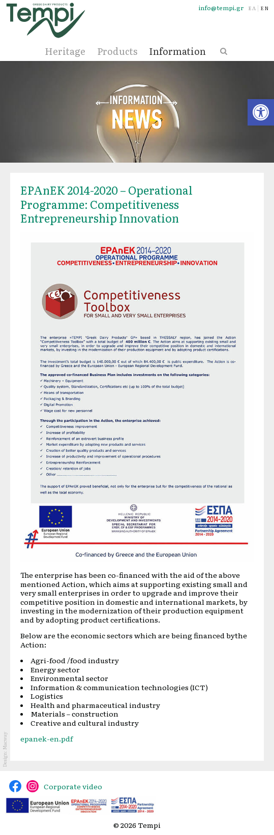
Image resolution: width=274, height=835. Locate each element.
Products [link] (117, 51)
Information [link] (177, 51)
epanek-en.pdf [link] (46, 738)
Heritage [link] (65, 51)
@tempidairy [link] (15, 786)
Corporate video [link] (73, 786)
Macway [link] (4, 741)
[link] (261, 112)
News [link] (137, 112)
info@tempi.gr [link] (221, 8)
